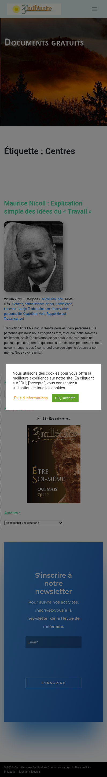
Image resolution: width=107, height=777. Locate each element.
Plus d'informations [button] (31, 398)
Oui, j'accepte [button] (65, 398)
